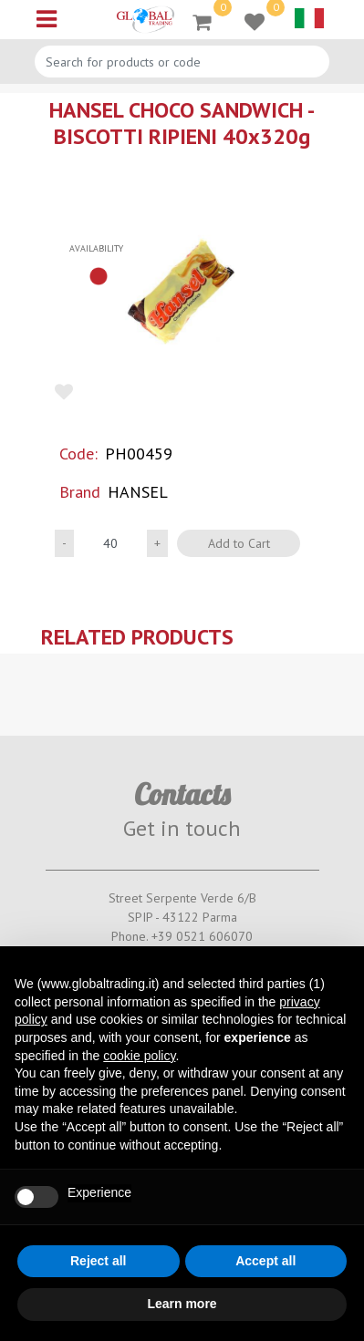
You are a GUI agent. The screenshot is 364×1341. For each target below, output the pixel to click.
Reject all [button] (98, 1260)
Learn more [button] (181, 1303)
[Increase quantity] (157, 543)
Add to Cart (239, 543)
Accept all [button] (265, 1260)
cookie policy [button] (139, 1055)
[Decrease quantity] (64, 543)
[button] (182, 292)
